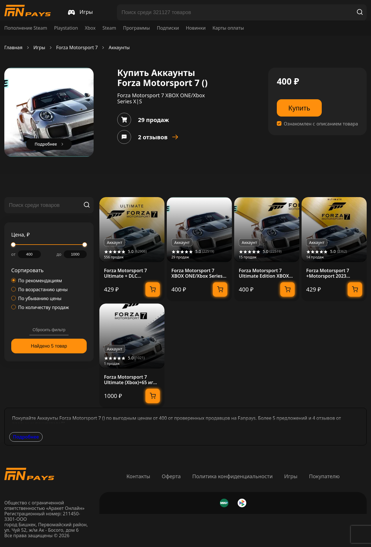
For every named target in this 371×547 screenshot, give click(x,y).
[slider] (13, 244)
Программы (136, 28)
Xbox (90, 28)
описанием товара (337, 124)
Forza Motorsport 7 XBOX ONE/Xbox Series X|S (197, 273)
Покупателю (324, 476)
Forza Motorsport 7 (77, 47)
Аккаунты (119, 47)
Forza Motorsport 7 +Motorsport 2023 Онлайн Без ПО (327, 273)
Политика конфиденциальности (232, 476)
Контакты (138, 476)
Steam (109, 28)
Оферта (171, 476)
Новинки (196, 28)
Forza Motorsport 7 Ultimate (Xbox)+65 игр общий (130, 379)
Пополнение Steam (25, 28)
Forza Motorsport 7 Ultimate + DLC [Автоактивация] (125, 273)
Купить (299, 108)
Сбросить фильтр (49, 329)
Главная (13, 47)
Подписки (168, 28)
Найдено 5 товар (49, 346)
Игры (39, 47)
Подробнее (26, 437)
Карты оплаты (228, 28)
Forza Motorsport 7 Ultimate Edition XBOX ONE (264, 273)
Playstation (66, 28)
